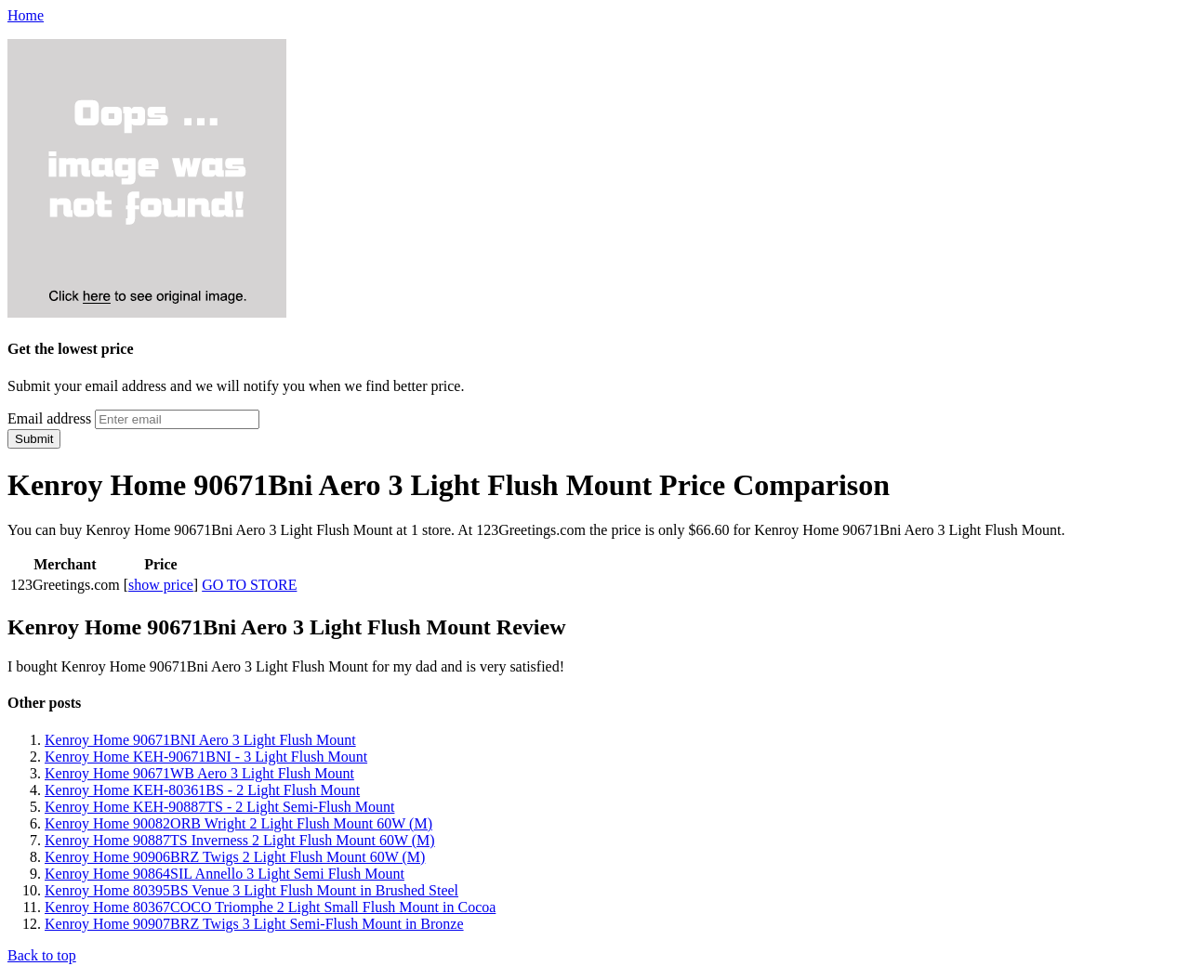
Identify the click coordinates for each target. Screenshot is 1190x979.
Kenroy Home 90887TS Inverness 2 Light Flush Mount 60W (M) (240, 840)
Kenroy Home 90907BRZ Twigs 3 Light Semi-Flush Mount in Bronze (254, 924)
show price (160, 585)
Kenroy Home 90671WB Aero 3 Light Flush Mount (199, 773)
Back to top (41, 955)
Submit (34, 439)
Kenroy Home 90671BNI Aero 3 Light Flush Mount (200, 740)
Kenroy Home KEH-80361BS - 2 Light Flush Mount (202, 790)
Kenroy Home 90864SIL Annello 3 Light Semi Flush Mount (224, 873)
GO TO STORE (249, 585)
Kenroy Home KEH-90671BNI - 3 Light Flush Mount (206, 756)
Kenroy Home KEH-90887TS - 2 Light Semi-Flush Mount (219, 807)
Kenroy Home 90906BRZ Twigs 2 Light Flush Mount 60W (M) (235, 857)
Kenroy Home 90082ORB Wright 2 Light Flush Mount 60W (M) (238, 823)
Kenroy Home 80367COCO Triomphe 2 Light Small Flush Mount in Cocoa (270, 907)
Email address (49, 418)
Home (25, 15)
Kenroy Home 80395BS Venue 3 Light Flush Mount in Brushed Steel (251, 890)
